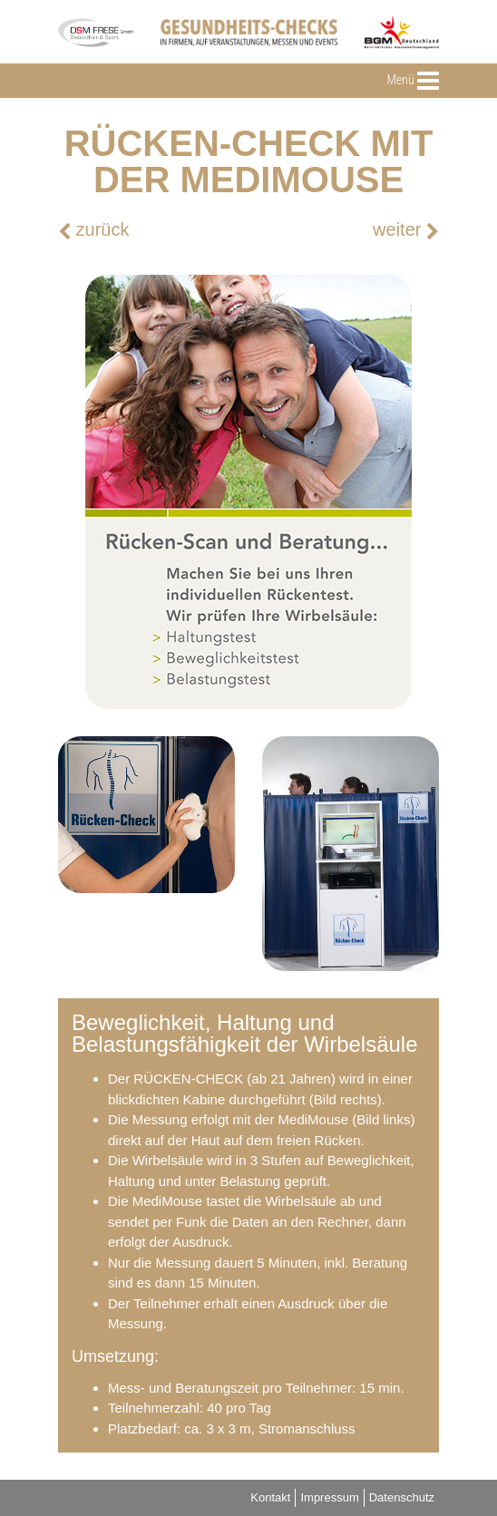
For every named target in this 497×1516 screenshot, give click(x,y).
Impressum (329, 1497)
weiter (406, 229)
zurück (93, 229)
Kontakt (270, 1497)
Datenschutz (401, 1497)
